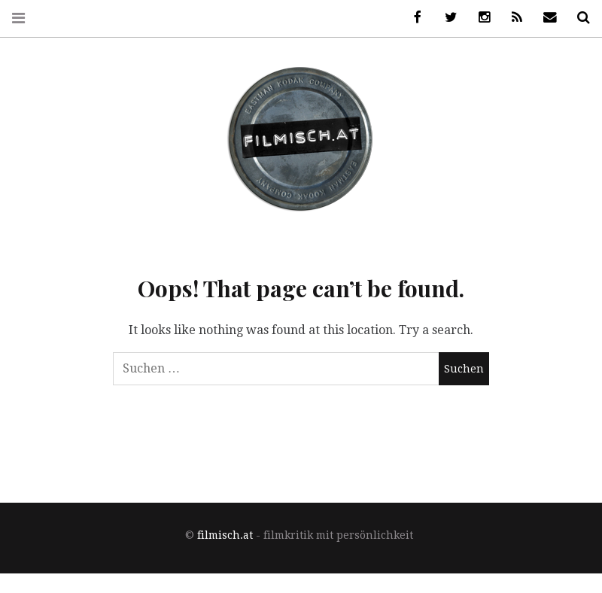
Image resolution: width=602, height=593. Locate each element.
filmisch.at (225, 535)
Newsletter (545, 18)
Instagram (479, 18)
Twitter (445, 18)
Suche (578, 18)
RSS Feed (512, 18)
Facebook (412, 18)
